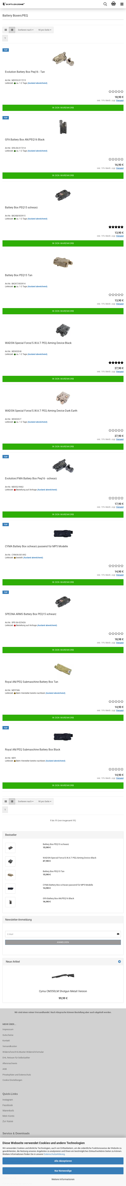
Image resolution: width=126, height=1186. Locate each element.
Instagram (7, 1099)
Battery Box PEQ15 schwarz (21, 207)
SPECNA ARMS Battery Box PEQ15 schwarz (30, 614)
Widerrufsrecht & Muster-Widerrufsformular (23, 1052)
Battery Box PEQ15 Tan (18, 275)
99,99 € (63, 998)
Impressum (7, 1029)
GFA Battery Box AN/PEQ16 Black (24, 139)
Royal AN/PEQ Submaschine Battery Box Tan (31, 681)
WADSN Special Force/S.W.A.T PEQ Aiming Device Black (38, 343)
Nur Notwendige (63, 1170)
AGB (4, 1069)
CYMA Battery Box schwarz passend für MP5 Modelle (36, 546)
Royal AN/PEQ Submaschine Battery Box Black (32, 749)
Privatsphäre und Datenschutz (16, 1074)
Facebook (7, 1105)
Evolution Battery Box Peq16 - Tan (25, 71)
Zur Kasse (7, 1121)
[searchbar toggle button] (105, 4)
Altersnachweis (9, 1063)
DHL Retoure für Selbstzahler (16, 1057)
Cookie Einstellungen (12, 1080)
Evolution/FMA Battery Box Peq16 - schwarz (31, 478)
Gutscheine (7, 1035)
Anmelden (63, 942)
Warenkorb (8, 1110)
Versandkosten (9, 1046)
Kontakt (6, 1040)
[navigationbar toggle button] (122, 4)
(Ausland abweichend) (37, 83)
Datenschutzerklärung (54, 1154)
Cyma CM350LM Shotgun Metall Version (63, 991)
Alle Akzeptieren (63, 1161)
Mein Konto (8, 1116)
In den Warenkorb (63, 108)
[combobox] (26, 30)
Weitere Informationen (63, 1179)
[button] (5, 30)
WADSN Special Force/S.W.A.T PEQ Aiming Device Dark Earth (41, 410)
